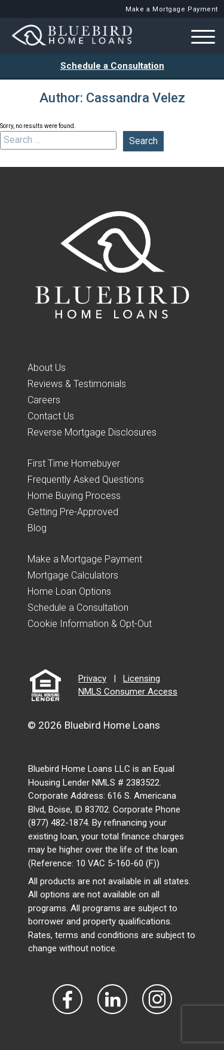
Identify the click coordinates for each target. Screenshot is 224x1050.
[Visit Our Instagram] (157, 999)
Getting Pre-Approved (72, 512)
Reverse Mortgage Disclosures (92, 432)
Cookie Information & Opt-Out (89, 623)
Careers (43, 400)
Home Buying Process (74, 495)
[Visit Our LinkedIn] (112, 999)
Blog (37, 528)
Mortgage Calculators (72, 575)
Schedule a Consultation (112, 65)
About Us (46, 367)
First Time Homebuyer (73, 463)
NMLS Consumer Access (127, 691)
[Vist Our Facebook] (67, 999)
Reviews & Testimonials (76, 383)
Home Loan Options (69, 591)
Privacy (92, 678)
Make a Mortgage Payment (171, 9)
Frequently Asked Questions (85, 479)
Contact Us (50, 416)
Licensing (141, 678)
